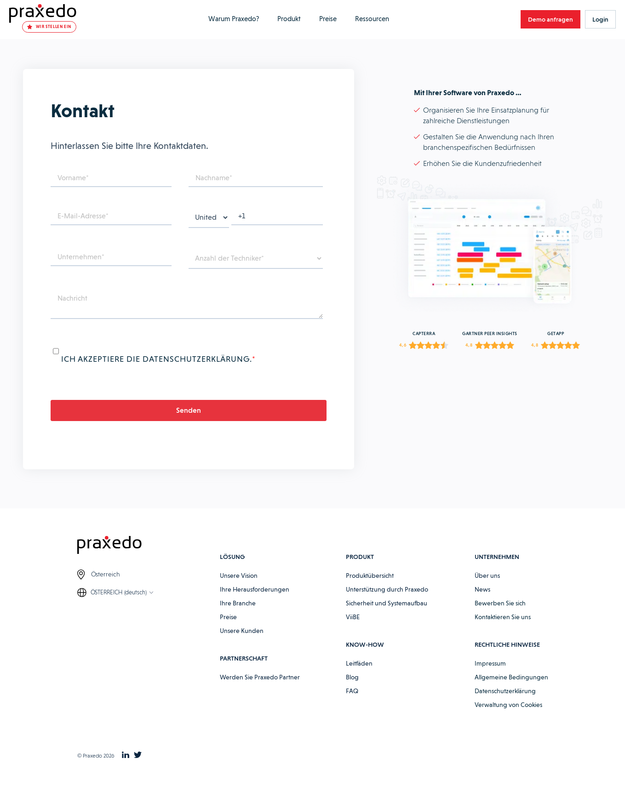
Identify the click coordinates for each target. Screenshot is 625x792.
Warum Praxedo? (233, 19)
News (482, 589)
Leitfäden (359, 663)
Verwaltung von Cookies (508, 704)
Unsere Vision (239, 575)
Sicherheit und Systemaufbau (386, 603)
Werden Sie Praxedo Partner (260, 677)
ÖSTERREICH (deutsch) (119, 592)
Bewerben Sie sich (500, 603)
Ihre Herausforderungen (254, 589)
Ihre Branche (238, 603)
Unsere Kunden (242, 630)
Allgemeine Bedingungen (511, 677)
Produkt (289, 19)
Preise (328, 19)
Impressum (490, 663)
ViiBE (353, 617)
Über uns (487, 575)
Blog (352, 677)
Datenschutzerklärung (505, 691)
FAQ (352, 691)
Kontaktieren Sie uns (503, 617)
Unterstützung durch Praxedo (387, 589)
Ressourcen (372, 19)
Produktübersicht (370, 575)
